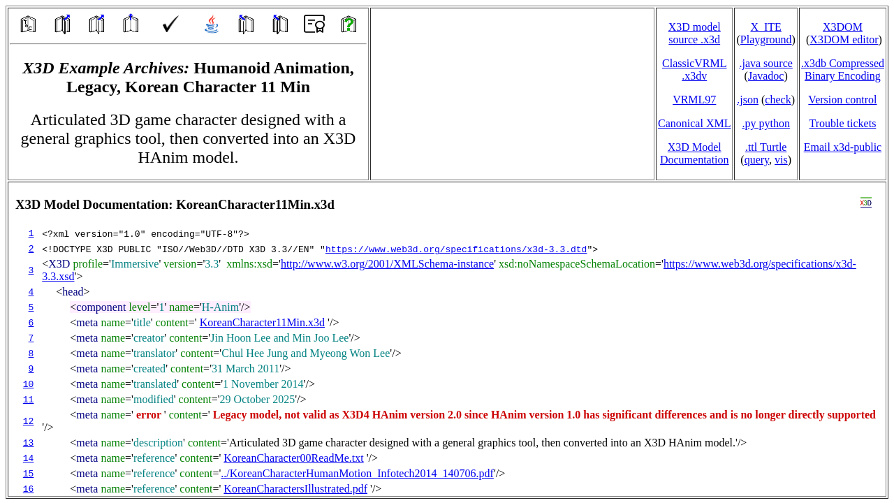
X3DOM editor (843, 39)
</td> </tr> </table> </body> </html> (447, 339)
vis (781, 160)
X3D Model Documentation (694, 153)
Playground (766, 39)
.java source (765, 63)
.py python (765, 123)
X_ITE (765, 27)
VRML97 (694, 99)
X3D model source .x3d (694, 33)
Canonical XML (694, 123)
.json (748, 99)
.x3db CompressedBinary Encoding (842, 69)
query (757, 160)
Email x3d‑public (843, 147)
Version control (842, 99)
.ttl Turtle (766, 147)
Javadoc (766, 76)
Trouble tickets (843, 123)
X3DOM (843, 27)
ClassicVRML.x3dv (694, 69)
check (778, 99)
